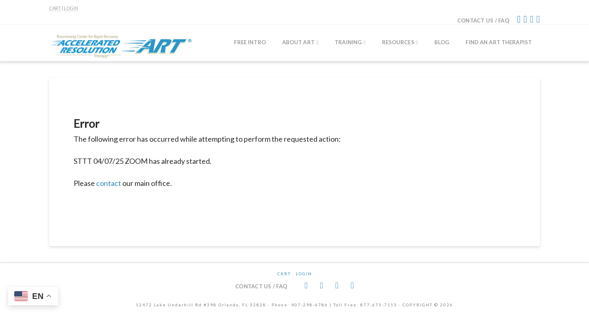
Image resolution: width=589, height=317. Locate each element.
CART (55, 8)
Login (304, 273)
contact (108, 183)
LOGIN (71, 8)
